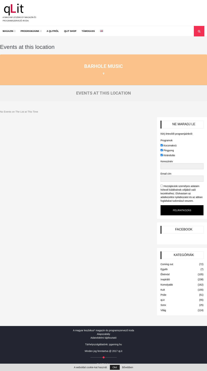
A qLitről (53, 31)
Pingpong (167, 150)
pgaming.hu (115, 344)
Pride (163, 294)
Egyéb (164, 269)
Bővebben (127, 367)
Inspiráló (165, 279)
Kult (163, 289)
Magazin (8, 31)
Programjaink (30, 31)
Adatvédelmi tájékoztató (103, 337)
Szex (163, 305)
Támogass (88, 31)
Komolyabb (167, 284)
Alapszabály (103, 334)
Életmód (165, 274)
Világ (163, 310)
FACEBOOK (183, 229)
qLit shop (70, 31)
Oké (115, 367)
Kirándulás (168, 155)
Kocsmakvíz (169, 145)
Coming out (167, 264)
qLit (163, 300)
